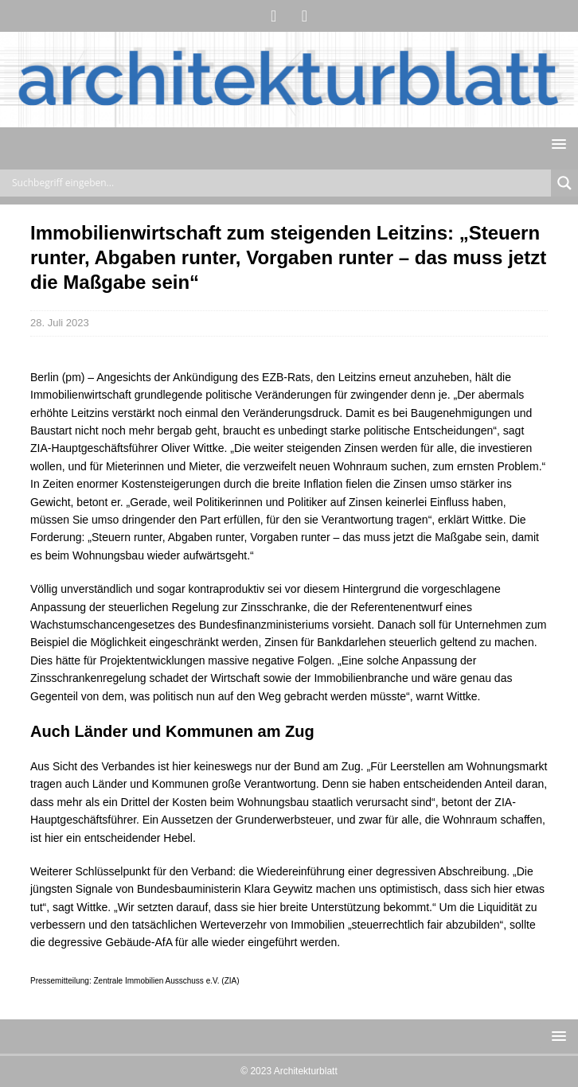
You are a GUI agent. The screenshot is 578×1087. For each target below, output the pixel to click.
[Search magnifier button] (564, 183)
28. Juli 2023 (59, 323)
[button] (556, 143)
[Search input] (279, 183)
